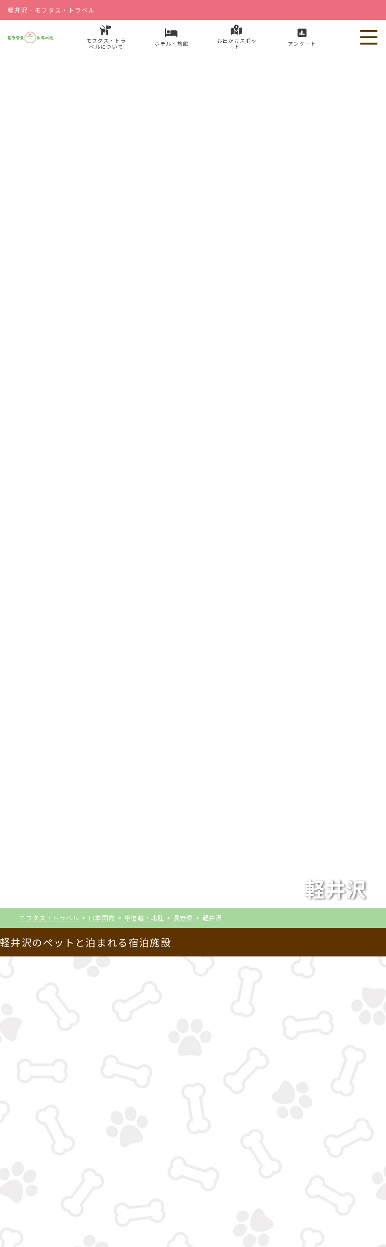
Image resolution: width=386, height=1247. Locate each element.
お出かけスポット (265, 1168)
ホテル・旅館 (120, 1168)
